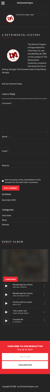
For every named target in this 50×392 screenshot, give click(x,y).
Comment (7, 103)
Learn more (10, 279)
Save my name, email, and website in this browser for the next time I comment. (23, 181)
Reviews (5, 224)
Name (5, 136)
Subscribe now (25, 365)
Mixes (4, 220)
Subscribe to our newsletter (25, 346)
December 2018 (9, 200)
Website (5, 165)
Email (5, 151)
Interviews (6, 215)
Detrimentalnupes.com (29, 386)
